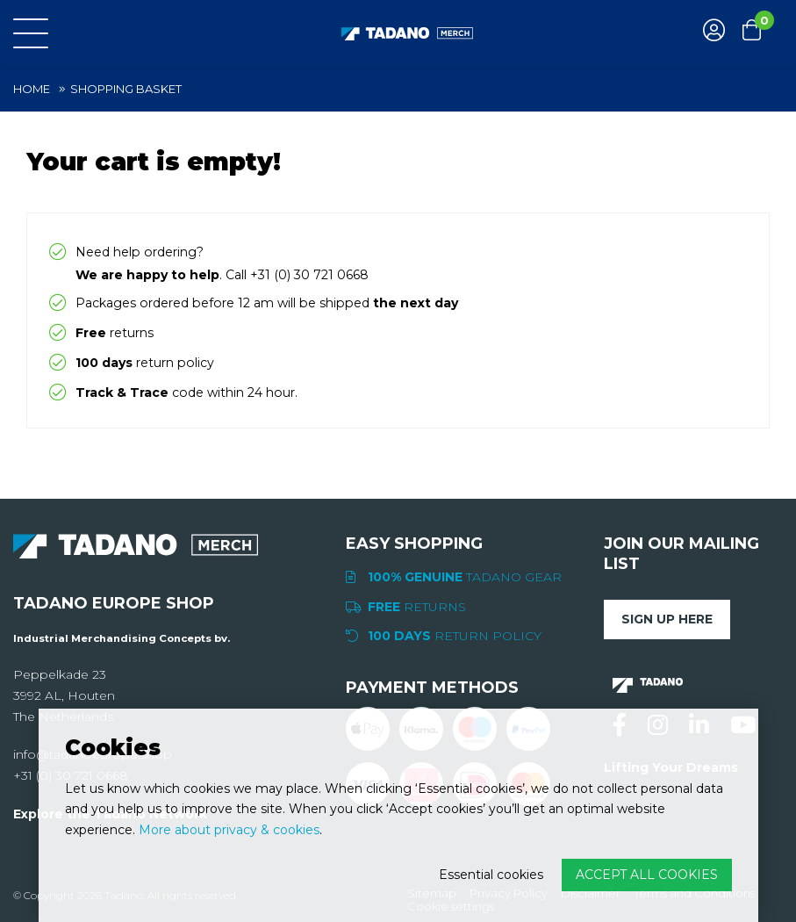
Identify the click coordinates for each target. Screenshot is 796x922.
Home (31, 89)
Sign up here (667, 619)
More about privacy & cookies (229, 830)
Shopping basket (126, 89)
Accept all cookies (647, 874)
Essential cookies (491, 874)
